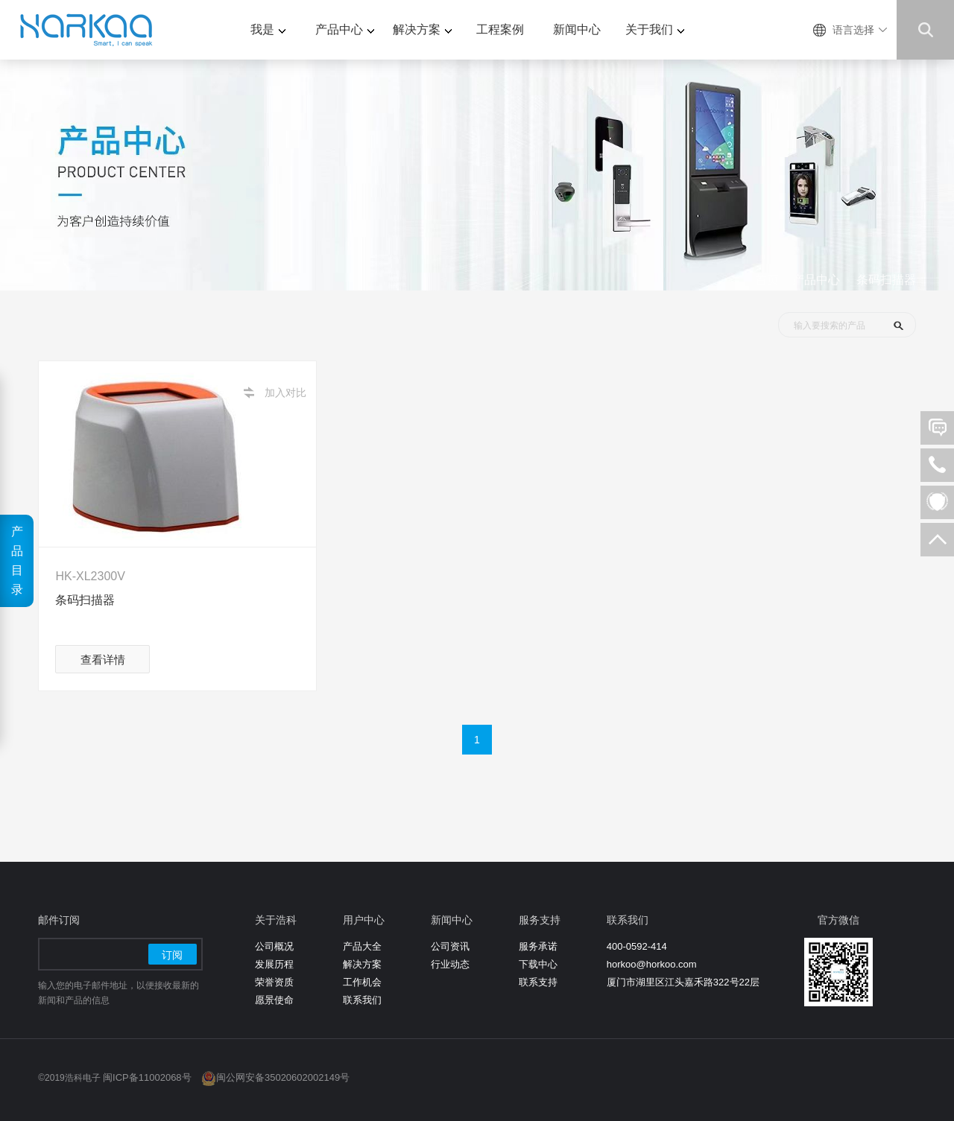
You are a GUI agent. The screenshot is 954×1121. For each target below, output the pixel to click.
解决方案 (422, 29)
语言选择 (853, 30)
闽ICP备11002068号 (147, 1077)
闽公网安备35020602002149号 (283, 1077)
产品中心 (344, 29)
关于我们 (654, 29)
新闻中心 (577, 29)
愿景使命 (274, 1000)
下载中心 (538, 964)
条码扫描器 (886, 279)
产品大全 (362, 946)
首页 (767, 279)
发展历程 (274, 964)
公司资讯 (450, 946)
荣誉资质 (274, 982)
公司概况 (274, 946)
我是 (267, 29)
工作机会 (362, 982)
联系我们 (362, 1000)
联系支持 (538, 982)
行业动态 (450, 964)
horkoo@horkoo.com (652, 964)
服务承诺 (538, 946)
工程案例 (500, 29)
